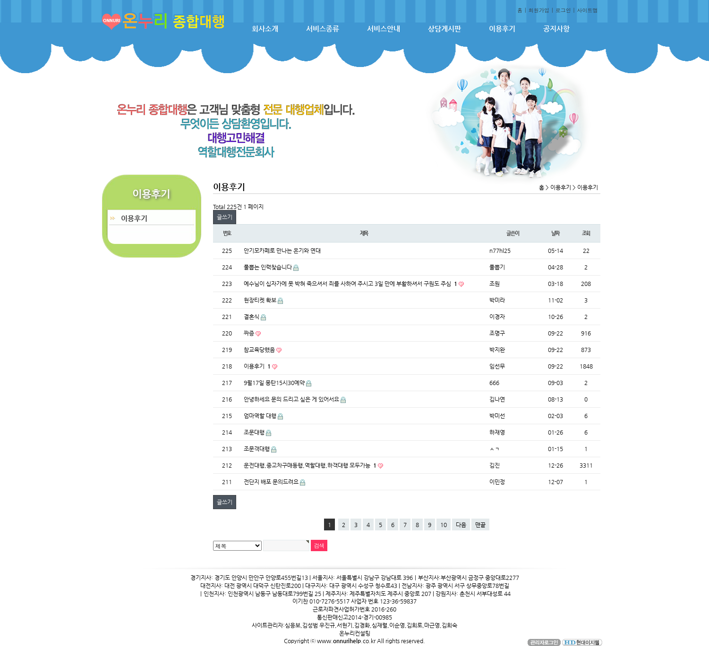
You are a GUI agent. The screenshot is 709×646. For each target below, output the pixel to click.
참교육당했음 (260, 349)
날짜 (555, 233)
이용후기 (502, 29)
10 (443, 524)
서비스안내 (383, 29)
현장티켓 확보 (261, 300)
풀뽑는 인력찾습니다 (268, 267)
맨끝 (480, 524)
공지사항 (556, 29)
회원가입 (539, 10)
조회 (586, 233)
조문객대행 (257, 448)
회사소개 (265, 29)
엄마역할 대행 (261, 415)
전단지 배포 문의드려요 (272, 481)
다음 (461, 524)
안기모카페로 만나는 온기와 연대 (282, 250)
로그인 (563, 10)
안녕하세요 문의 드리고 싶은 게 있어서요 (292, 399)
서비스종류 (322, 29)
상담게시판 (444, 29)
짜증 (250, 333)
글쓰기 (224, 217)
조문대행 (255, 432)
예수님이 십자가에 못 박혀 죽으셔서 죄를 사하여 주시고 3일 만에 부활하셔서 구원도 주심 (351, 283)
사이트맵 (587, 10)
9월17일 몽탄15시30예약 (275, 382)
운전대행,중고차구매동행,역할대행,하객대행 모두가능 (311, 465)
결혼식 (252, 316)
